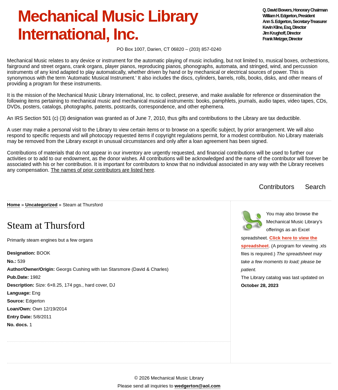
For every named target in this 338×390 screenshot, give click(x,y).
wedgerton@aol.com (198, 386)
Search (315, 186)
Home (13, 204)
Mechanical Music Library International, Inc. (108, 25)
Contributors (276, 186)
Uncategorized (41, 204)
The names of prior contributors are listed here (102, 170)
